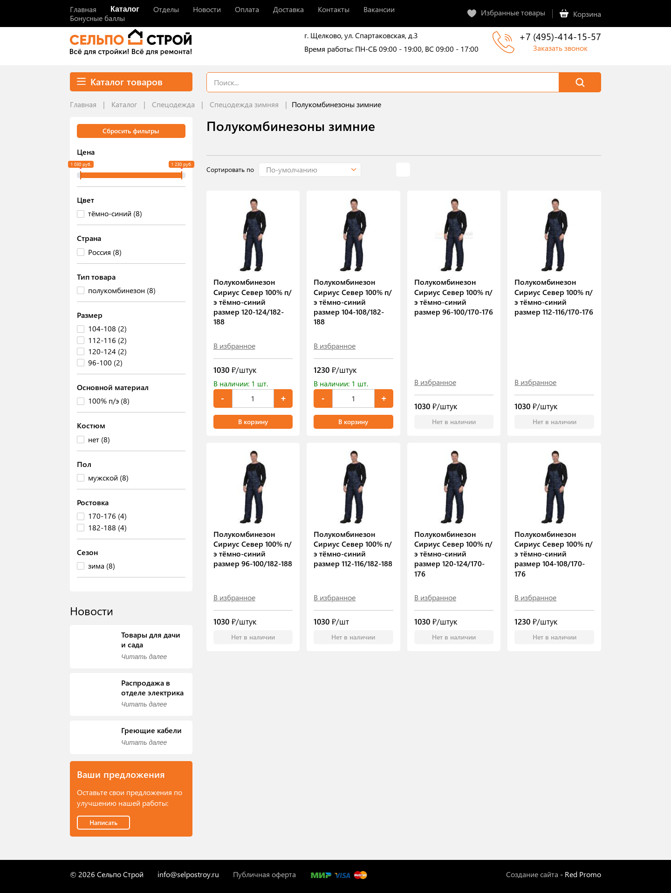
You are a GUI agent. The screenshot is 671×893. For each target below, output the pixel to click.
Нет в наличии (454, 421)
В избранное (234, 345)
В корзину (253, 421)
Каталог (124, 104)
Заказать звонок (560, 48)
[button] (310, 170)
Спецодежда (173, 104)
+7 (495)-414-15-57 (560, 36)
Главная (83, 104)
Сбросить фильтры (131, 130)
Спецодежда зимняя (244, 104)
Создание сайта (532, 874)
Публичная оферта (264, 874)
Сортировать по (230, 169)
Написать (103, 822)
